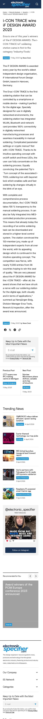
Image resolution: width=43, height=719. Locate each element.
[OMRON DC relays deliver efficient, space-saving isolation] (8, 421)
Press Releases (22, 459)
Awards (25, 12)
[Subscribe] (32, 350)
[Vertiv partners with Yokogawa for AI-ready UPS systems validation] (8, 474)
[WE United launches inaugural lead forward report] (8, 455)
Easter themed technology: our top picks (27, 435)
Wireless (26, 387)
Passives (20, 424)
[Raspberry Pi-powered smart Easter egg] (8, 493)
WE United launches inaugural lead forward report (25, 453)
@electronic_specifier (20, 509)
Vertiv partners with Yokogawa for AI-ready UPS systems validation (26, 472)
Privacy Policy (14, 358)
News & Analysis (14, 12)
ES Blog (19, 439)
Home (5, 12)
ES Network (8, 679)
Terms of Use (26, 358)
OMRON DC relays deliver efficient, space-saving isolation (27, 418)
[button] (4, 4)
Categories (8, 686)
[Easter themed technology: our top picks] (8, 438)
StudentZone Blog (24, 494)
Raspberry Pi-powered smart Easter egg (25, 490)
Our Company (9, 672)
